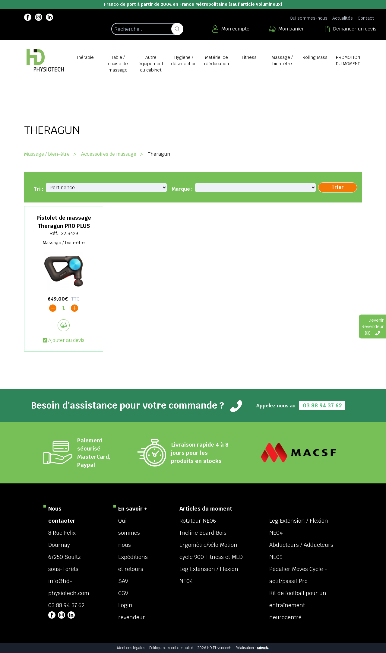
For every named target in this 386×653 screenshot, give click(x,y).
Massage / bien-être (47, 154)
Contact (366, 18)
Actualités (342, 18)
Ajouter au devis (63, 340)
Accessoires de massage (108, 154)
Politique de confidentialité (171, 647)
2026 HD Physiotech (214, 647)
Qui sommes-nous (308, 18)
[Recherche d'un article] (147, 29)
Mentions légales (131, 647)
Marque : (182, 189)
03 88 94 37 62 (322, 405)
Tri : (38, 189)
